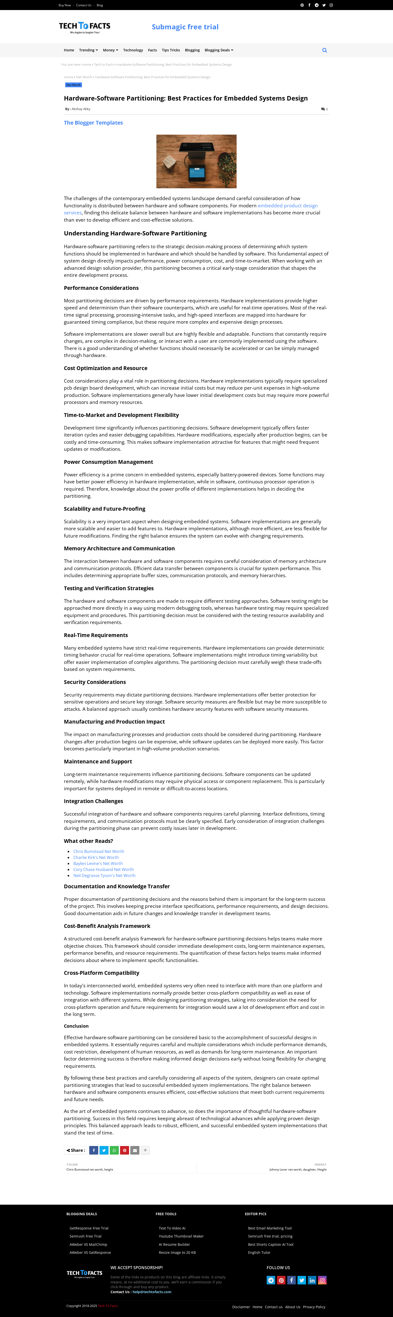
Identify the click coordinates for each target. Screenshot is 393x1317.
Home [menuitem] (69, 50)
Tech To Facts (108, 1305)
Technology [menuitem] (133, 50)
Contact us (84, 5)
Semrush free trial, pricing (270, 1236)
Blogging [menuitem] (192, 50)
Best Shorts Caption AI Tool (270, 1244)
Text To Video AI (172, 1228)
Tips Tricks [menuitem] (171, 50)
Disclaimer (241, 1306)
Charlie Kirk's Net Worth (96, 857)
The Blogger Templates (93, 122)
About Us (293, 1306)
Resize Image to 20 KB (177, 1252)
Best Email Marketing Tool (270, 1228)
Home (86, 64)
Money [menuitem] (109, 50)
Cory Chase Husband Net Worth (103, 869)
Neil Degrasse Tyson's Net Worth (104, 875)
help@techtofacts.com (152, 1291)
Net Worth (84, 77)
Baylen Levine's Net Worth (98, 863)
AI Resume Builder (174, 1244)
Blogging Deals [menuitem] (217, 50)
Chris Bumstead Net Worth (98, 851)
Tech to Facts (104, 64)
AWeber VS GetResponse (90, 1252)
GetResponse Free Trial (89, 1228)
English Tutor (259, 1252)
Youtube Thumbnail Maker (181, 1236)
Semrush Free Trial (86, 1236)
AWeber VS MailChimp (88, 1244)
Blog (100, 5)
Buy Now (65, 5)
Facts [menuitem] (152, 50)
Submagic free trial (185, 26)
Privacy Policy (314, 1306)
